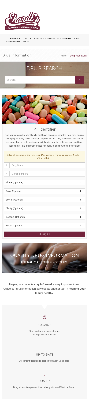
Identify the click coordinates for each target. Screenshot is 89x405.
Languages (14, 38)
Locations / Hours (71, 38)
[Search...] (40, 80)
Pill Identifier (37, 38)
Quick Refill (53, 38)
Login (26, 42)
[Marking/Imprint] (47, 173)
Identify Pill (44, 234)
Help (25, 38)
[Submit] (79, 80)
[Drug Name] (47, 165)
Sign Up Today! (13, 42)
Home (64, 55)
